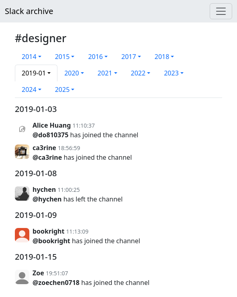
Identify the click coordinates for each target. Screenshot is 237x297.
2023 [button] (171, 73)
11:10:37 (84, 125)
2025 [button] (62, 89)
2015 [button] (62, 56)
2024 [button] (29, 89)
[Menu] (221, 11)
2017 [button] (128, 56)
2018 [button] (162, 56)
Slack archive (29, 11)
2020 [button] (71, 73)
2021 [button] (105, 73)
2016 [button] (95, 56)
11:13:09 (77, 231)
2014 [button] (29, 56)
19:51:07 (57, 273)
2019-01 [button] (34, 73)
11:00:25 (68, 189)
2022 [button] (138, 73)
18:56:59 (69, 148)
